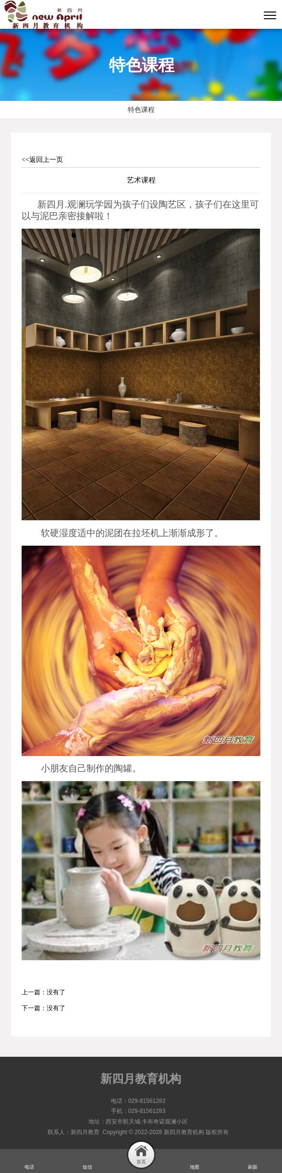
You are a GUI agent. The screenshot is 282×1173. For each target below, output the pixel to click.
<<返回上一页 (42, 159)
